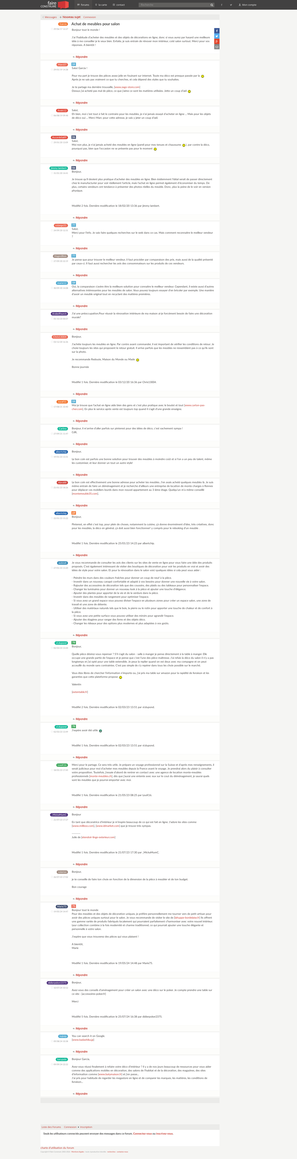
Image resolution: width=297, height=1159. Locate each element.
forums (83, 4)
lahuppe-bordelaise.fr (187, 917)
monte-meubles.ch (101, 776)
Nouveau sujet (70, 17)
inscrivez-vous (164, 1133)
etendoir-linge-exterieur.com (98, 837)
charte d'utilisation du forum (57, 1148)
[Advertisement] (130, 1111)
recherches (111, 1152)
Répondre (80, 57)
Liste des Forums (51, 1127)
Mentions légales (77, 1152)
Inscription (86, 1127)
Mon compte (247, 4)
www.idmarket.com (107, 826)
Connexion (89, 17)
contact (119, 4)
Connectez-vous (142, 1133)
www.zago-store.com (127, 87)
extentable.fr (80, 692)
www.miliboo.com (83, 826)
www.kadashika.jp (83, 1040)
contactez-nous (122, 1152)
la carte (101, 4)
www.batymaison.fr (110, 1074)
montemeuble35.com (85, 493)
